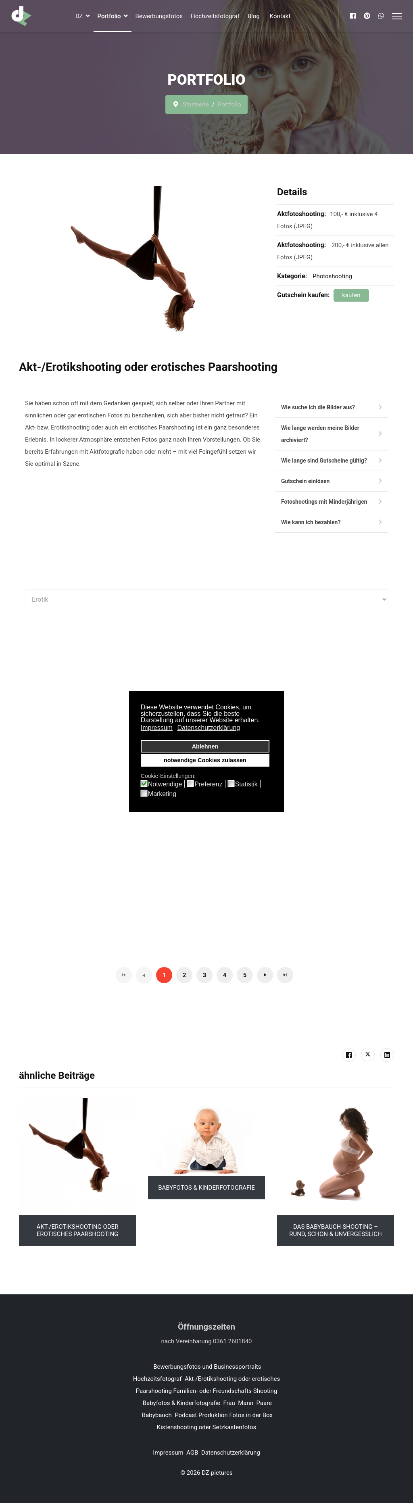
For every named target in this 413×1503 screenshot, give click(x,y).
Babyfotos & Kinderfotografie (206, 1187)
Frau (229, 1403)
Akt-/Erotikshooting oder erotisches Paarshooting (78, 1230)
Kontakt (280, 16)
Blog (254, 16)
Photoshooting (332, 276)
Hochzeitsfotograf (215, 16)
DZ (79, 16)
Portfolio (109, 16)
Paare (264, 1403)
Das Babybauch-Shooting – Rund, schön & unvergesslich (335, 1230)
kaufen (351, 295)
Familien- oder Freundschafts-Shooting (225, 1391)
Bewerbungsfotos (159, 16)
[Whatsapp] (381, 16)
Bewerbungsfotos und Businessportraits (207, 1366)
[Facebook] (353, 16)
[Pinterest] (367, 16)
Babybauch (157, 1415)
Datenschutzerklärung (230, 1452)
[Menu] (397, 16)
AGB (192, 1452)
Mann (245, 1403)
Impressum (168, 1452)
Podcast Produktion (201, 1415)
